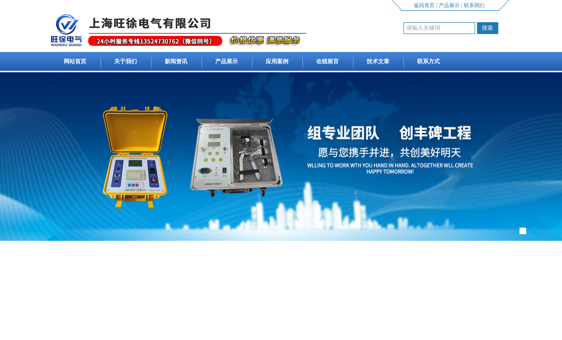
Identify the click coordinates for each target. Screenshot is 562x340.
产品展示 (449, 5)
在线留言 (327, 61)
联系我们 (474, 5)
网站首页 (75, 61)
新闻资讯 (176, 61)
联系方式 (428, 61)
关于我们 (125, 61)
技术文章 (378, 61)
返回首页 (424, 5)
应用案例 (277, 61)
